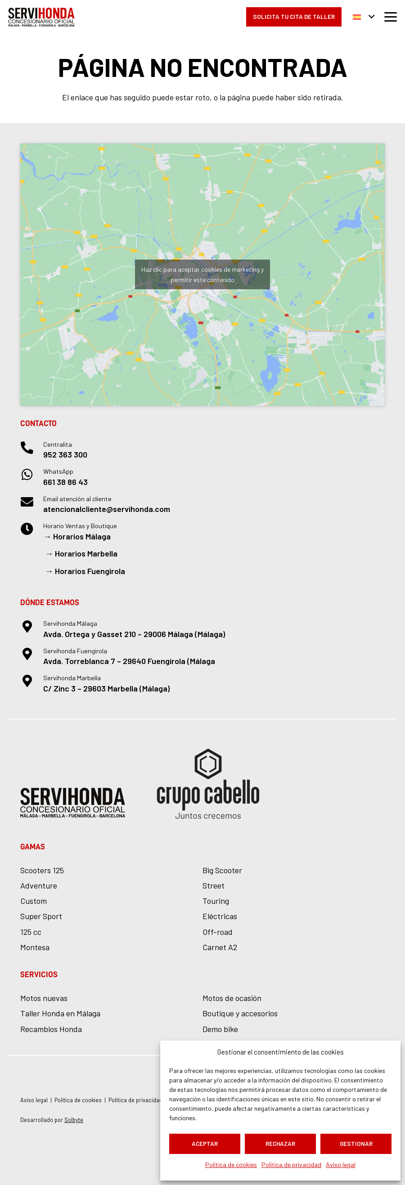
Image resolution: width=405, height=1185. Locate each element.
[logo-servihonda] (41, 17)
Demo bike (220, 1029)
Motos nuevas (44, 998)
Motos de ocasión (231, 998)
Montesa (35, 947)
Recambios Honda (51, 1029)
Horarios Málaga (82, 536)
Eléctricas (219, 916)
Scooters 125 (42, 870)
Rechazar (280, 1143)
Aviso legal (341, 1164)
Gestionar (356, 1143)
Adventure (38, 885)
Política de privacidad (291, 1164)
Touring (215, 901)
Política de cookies (231, 1164)
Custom (33, 901)
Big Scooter (222, 870)
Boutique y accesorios (240, 1013)
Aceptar (205, 1143)
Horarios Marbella (86, 553)
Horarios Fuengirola (90, 571)
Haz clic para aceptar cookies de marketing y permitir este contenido (202, 274)
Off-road (217, 932)
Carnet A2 (219, 947)
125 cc (30, 932)
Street (213, 885)
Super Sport (41, 916)
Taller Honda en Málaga (60, 1013)
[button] (364, 17)
